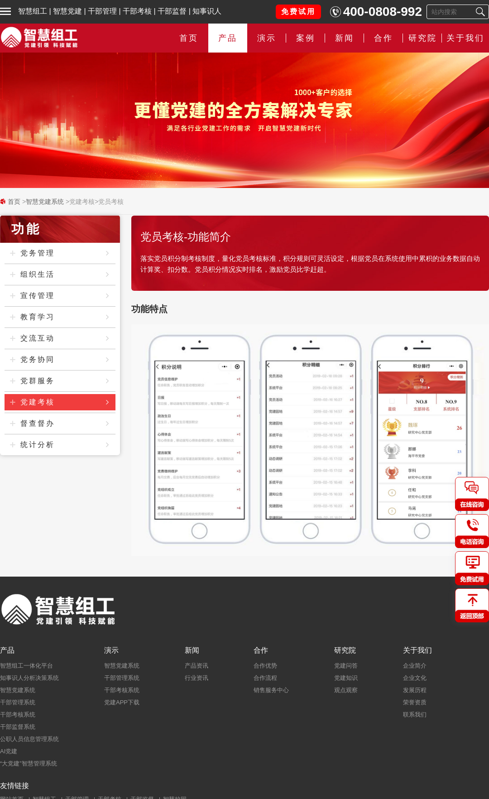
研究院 (422, 38)
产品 (227, 38)
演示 (266, 38)
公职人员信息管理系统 (29, 739)
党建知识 (346, 677)
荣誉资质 (415, 702)
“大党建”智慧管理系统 (28, 763)
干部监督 (172, 11)
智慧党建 (67, 11)
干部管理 (102, 11)
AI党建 (8, 751)
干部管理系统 (17, 702)
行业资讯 (196, 677)
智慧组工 (32, 11)
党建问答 (346, 665)
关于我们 (465, 38)
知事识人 (206, 11)
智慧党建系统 (45, 201)
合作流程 (265, 677)
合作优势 (265, 665)
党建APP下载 (121, 702)
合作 (383, 38)
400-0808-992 (382, 12)
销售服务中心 (271, 690)
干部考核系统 (17, 714)
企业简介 (415, 665)
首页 (188, 38)
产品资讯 (196, 665)
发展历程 (415, 690)
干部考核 (137, 11)
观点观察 (346, 690)
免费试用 (298, 11)
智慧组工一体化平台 (26, 665)
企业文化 (415, 677)
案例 (305, 38)
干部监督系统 (17, 726)
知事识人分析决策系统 (29, 677)
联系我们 (415, 714)
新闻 (344, 38)
